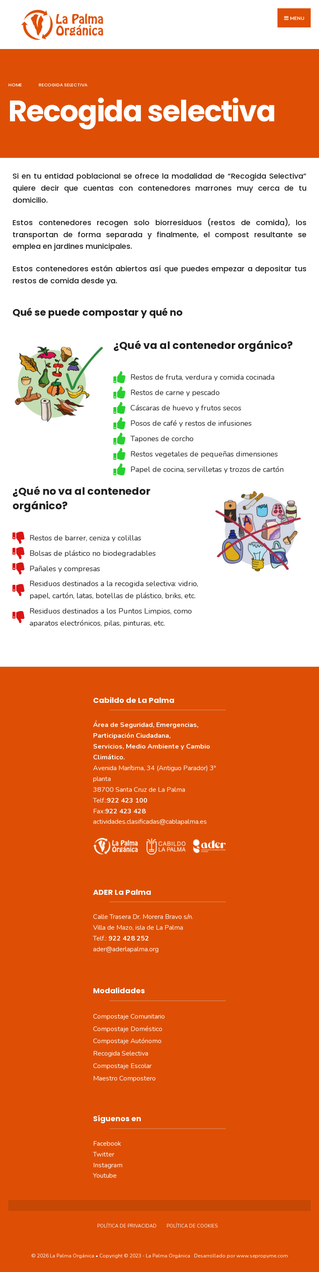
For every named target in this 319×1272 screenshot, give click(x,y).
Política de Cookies (192, 1226)
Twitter (103, 1154)
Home (15, 84)
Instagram (108, 1164)
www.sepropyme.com (262, 1255)
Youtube (105, 1175)
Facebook (107, 1143)
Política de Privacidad (127, 1226)
